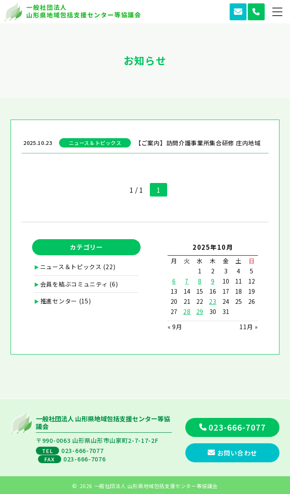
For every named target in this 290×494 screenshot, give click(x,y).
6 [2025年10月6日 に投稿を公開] (174, 281)
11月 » (248, 326)
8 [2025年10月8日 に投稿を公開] (200, 281)
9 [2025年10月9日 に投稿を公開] (213, 281)
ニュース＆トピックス (71, 266)
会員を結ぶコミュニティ (74, 284)
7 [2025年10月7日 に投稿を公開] (187, 281)
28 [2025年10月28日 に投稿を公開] (186, 311)
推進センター (58, 301)
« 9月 (175, 326)
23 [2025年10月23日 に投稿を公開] (212, 301)
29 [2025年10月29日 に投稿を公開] (199, 311)
